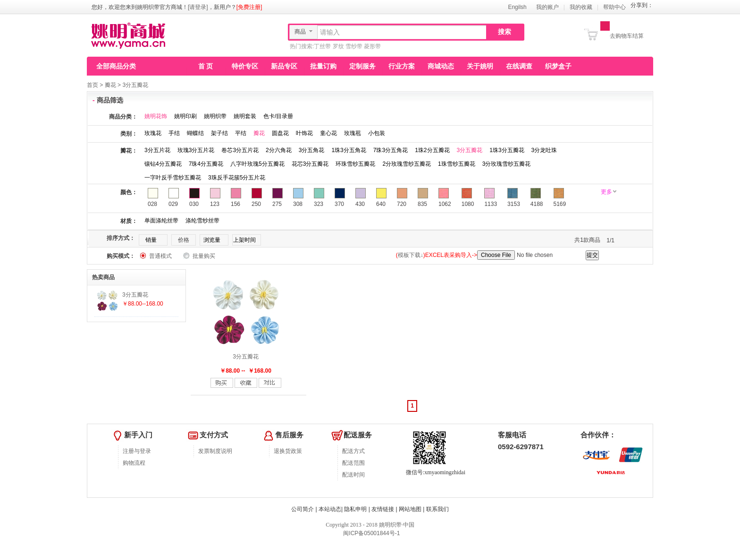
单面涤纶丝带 (161, 220)
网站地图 (410, 509)
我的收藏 (581, 7)
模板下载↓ (410, 255)
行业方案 (401, 66)
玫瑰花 (152, 133)
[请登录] (198, 7)
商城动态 (441, 66)
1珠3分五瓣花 (506, 150)
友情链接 (382, 509)
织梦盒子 (558, 66)
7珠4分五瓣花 (206, 164)
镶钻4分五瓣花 (163, 164)
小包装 (376, 133)
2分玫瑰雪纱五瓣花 (406, 164)
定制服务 (362, 66)
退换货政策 (288, 451)
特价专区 (245, 66)
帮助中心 (614, 7)
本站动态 (330, 509)
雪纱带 (353, 46)
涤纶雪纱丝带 (202, 220)
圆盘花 (280, 133)
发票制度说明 (215, 451)
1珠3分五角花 (348, 150)
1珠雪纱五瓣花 (456, 164)
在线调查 (519, 66)
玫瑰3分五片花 (196, 150)
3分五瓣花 (135, 85)
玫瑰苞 (352, 133)
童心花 (328, 133)
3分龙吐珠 (544, 150)
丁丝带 (322, 46)
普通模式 (160, 256)
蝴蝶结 (195, 133)
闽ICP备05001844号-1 (371, 533)
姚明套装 (245, 116)
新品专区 (284, 66)
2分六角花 (279, 150)
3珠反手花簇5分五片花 (236, 177)
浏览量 (211, 240)
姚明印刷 (185, 116)
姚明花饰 (155, 116)
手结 (174, 133)
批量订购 (323, 66)
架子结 (219, 133)
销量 (151, 240)
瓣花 (110, 85)
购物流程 (134, 463)
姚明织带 (215, 116)
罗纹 (338, 46)
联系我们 (437, 509)
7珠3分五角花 (390, 150)
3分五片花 (157, 150)
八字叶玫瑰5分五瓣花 (257, 164)
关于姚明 (480, 66)
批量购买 (204, 256)
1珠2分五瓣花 (432, 150)
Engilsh (517, 7)
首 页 (205, 66)
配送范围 (353, 463)
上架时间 (244, 240)
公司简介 (302, 509)
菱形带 (372, 46)
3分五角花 (312, 150)
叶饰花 (304, 133)
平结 (240, 133)
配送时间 (353, 474)
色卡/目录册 (278, 116)
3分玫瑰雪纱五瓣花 (506, 164)
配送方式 (353, 451)
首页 (92, 85)
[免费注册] (249, 7)
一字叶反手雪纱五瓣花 (172, 177)
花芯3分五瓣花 (310, 164)
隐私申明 (355, 509)
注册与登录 (137, 451)
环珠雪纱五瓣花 (355, 164)
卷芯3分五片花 (240, 150)
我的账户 (547, 7)
